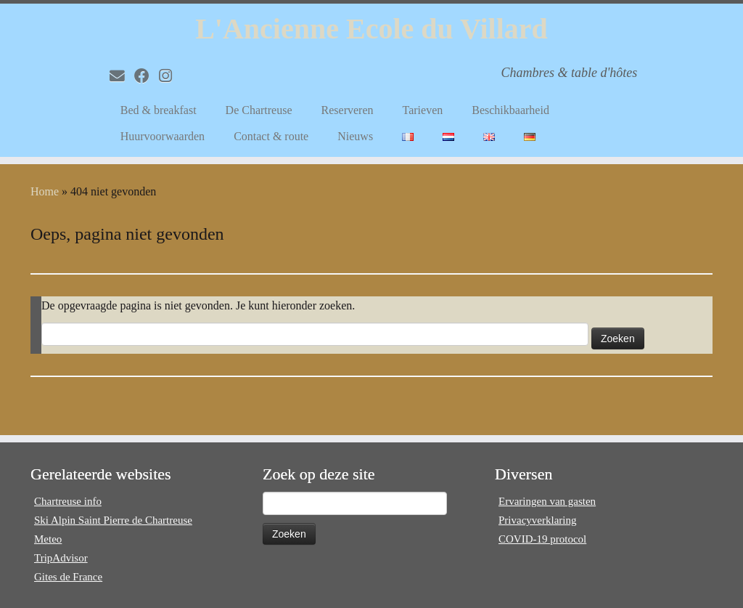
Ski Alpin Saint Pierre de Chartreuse (113, 520)
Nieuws (355, 136)
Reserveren (347, 110)
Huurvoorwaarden (162, 136)
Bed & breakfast (158, 110)
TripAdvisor (61, 558)
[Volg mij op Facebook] (146, 76)
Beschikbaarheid (510, 110)
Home (44, 191)
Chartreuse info (68, 501)
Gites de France (68, 577)
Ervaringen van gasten (547, 501)
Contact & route (271, 136)
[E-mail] (122, 76)
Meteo (48, 539)
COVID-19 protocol (542, 539)
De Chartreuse (259, 110)
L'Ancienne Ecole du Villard (371, 28)
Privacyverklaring (537, 520)
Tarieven (423, 110)
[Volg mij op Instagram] (170, 76)
